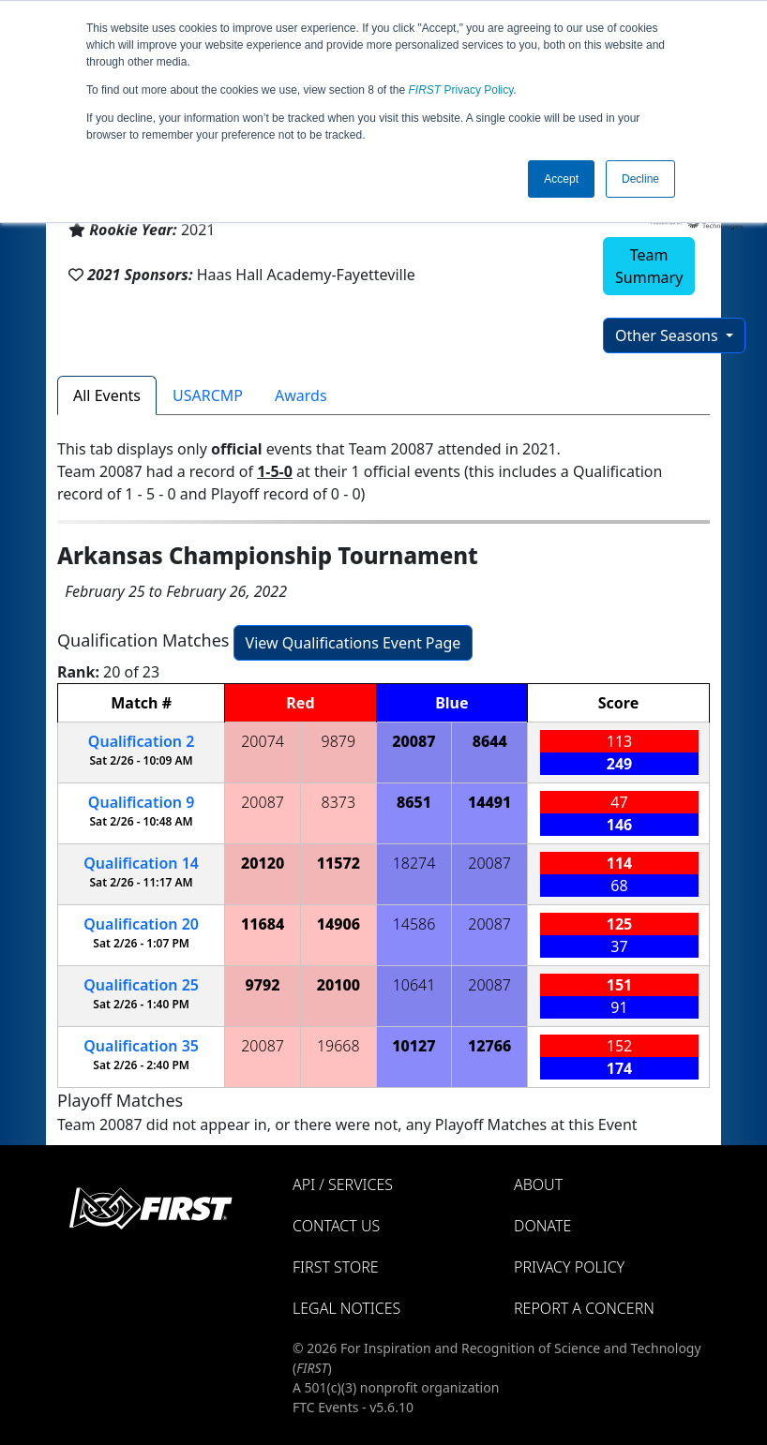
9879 (339, 741)
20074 (262, 741)
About (538, 1184)
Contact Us (336, 1225)
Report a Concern (584, 1308)
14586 (414, 924)
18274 (414, 863)
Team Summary (649, 266)
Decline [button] (640, 179)
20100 (338, 985)
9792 (263, 985)
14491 (489, 802)
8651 (414, 802)
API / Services (343, 1184)
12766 (489, 1045)
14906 (338, 924)
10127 (413, 1045)
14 (141, 863)
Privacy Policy (461, 90)
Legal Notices (346, 1308)
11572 (338, 863)
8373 (339, 802)
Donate (542, 1225)
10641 (414, 985)
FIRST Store (336, 1267)
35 (141, 1045)
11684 (262, 924)
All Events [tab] (107, 395)
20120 (262, 863)
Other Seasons (668, 335)
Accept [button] (561, 179)
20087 (413, 741)
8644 (490, 741)
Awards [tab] (301, 395)
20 (141, 924)
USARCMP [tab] (208, 395)
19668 (338, 1045)
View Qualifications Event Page (353, 643)
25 (141, 985)
